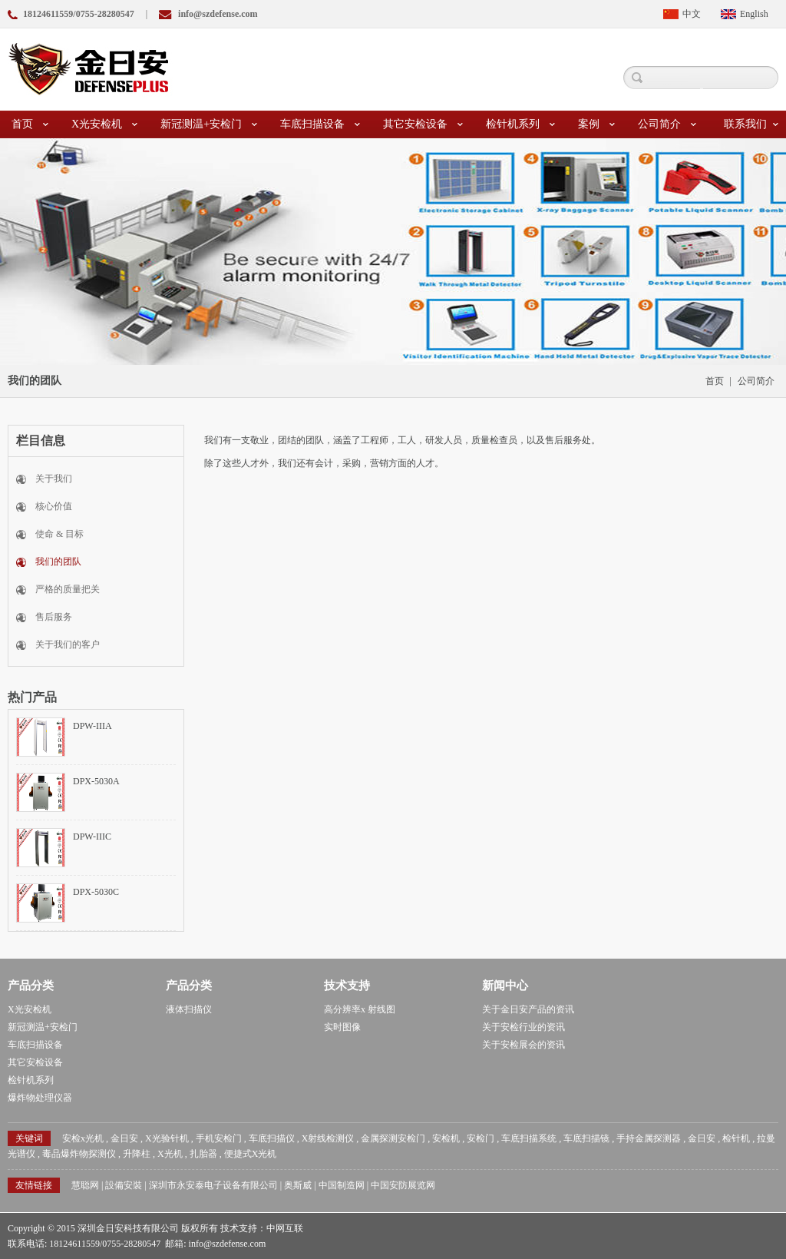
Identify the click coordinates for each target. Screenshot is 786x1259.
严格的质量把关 (67, 589)
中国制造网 (342, 1185)
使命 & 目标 (59, 533)
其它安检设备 (423, 124)
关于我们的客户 (67, 644)
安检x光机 (83, 1138)
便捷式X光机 (250, 1153)
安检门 (480, 1138)
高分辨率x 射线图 (359, 1009)
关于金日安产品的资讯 (528, 1009)
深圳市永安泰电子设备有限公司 (213, 1185)
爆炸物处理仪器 (40, 1097)
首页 (30, 124)
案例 (596, 124)
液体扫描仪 (189, 1009)
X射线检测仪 (328, 1138)
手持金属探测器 (648, 1138)
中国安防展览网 (403, 1185)
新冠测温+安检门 (208, 124)
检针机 (736, 1138)
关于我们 (53, 478)
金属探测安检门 (393, 1138)
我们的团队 (58, 561)
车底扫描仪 (272, 1138)
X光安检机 (104, 124)
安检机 (446, 1138)
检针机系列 (520, 124)
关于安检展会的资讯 (523, 1044)
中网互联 (284, 1228)
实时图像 (342, 1027)
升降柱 (136, 1153)
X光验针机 (167, 1138)
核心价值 (53, 506)
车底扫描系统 (528, 1138)
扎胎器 (203, 1153)
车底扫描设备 (320, 124)
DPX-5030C (96, 891)
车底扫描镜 (586, 1138)
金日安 (124, 1138)
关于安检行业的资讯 (523, 1027)
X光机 (170, 1153)
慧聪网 (85, 1185)
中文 (691, 13)
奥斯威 (298, 1185)
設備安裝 (123, 1185)
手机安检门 (219, 1138)
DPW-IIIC (92, 836)
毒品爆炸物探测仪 (79, 1153)
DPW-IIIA (92, 726)
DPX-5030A (96, 781)
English (754, 13)
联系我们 (751, 124)
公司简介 (667, 124)
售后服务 (53, 616)
